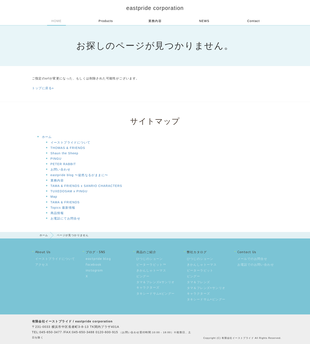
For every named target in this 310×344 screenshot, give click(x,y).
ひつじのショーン (149, 259)
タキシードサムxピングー (155, 293)
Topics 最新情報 (63, 207)
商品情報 (57, 213)
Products (106, 21)
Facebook (94, 265)
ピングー (143, 276)
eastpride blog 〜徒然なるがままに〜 (79, 175)
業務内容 (155, 21)
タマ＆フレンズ (198, 282)
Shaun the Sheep (64, 153)
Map (54, 196)
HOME (56, 21)
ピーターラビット (200, 270)
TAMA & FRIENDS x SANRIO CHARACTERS (86, 186)
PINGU (56, 158)
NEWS (204, 21)
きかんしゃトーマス (151, 270)
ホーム (47, 137)
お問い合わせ (60, 169)
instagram (94, 270)
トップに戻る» (43, 88)
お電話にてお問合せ (66, 218)
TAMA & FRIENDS (65, 202)
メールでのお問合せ (252, 259)
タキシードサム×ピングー (206, 299)
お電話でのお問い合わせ (255, 265)
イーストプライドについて (71, 142)
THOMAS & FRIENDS (68, 148)
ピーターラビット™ (151, 265)
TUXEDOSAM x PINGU (69, 191)
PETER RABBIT (63, 164)
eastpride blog (98, 259)
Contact (253, 21)
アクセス (42, 265)
